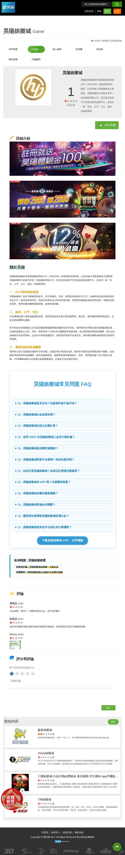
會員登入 (55, 832)
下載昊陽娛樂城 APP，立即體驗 (62, 540)
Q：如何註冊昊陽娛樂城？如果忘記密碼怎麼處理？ (49, 470)
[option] (33, 87)
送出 (108, 707)
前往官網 (106, 125)
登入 (107, 11)
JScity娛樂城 (46, 753)
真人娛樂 (56, 49)
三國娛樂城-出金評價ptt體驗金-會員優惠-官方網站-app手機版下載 (78, 777)
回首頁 (45, 832)
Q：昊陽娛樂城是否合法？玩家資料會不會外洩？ (47, 403)
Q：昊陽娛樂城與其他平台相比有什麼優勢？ (45, 527)
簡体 (99, 11)
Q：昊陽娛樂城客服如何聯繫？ (36, 504)
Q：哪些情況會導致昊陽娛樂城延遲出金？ (43, 515)
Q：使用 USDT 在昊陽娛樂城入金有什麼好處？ (46, 437)
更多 (113, 721)
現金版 (99, 49)
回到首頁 (89, 11)
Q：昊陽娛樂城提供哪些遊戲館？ (38, 448)
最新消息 (79, 832)
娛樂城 (35, 49)
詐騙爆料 (36, 59)
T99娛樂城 (44, 799)
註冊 (117, 11)
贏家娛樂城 (45, 730)
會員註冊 (67, 832)
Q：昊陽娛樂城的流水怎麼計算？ (38, 425)
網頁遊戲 (13, 59)
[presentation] (34, 699)
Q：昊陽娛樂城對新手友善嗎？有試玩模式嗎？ (46, 459)
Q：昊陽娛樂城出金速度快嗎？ (36, 414)
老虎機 (79, 49)
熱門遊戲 (13, 49)
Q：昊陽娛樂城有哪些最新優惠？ (38, 493)
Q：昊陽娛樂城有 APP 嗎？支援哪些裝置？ (44, 482)
